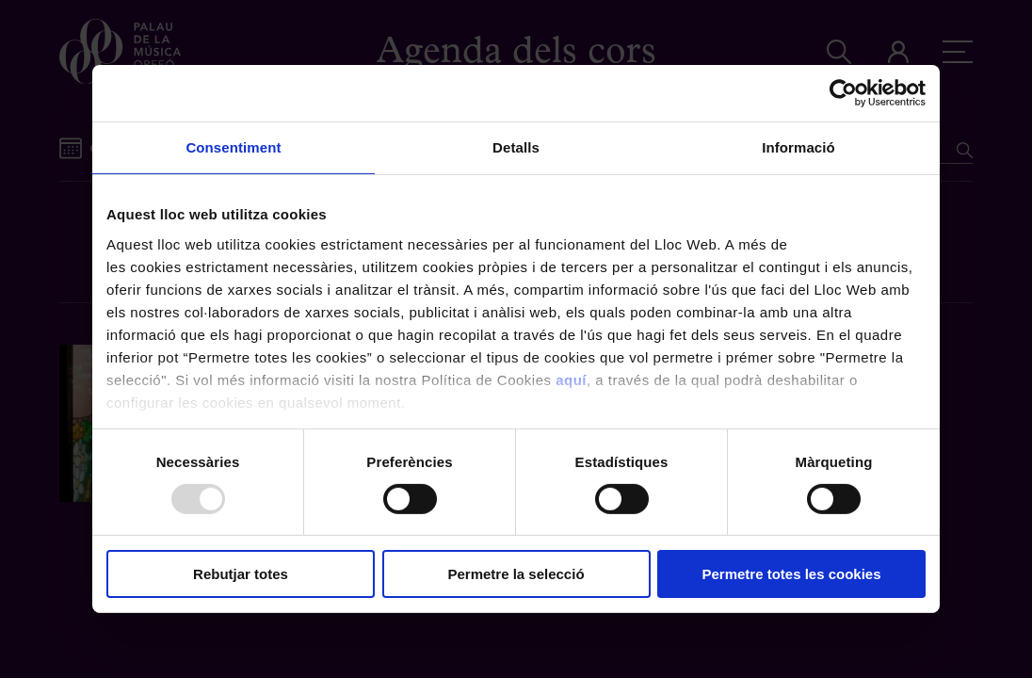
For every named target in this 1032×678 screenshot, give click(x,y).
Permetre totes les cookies (790, 574)
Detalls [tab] (516, 147)
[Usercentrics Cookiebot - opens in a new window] (843, 93)
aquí (571, 379)
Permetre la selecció (515, 574)
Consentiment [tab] (233, 147)
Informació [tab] (798, 147)
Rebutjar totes (240, 574)
